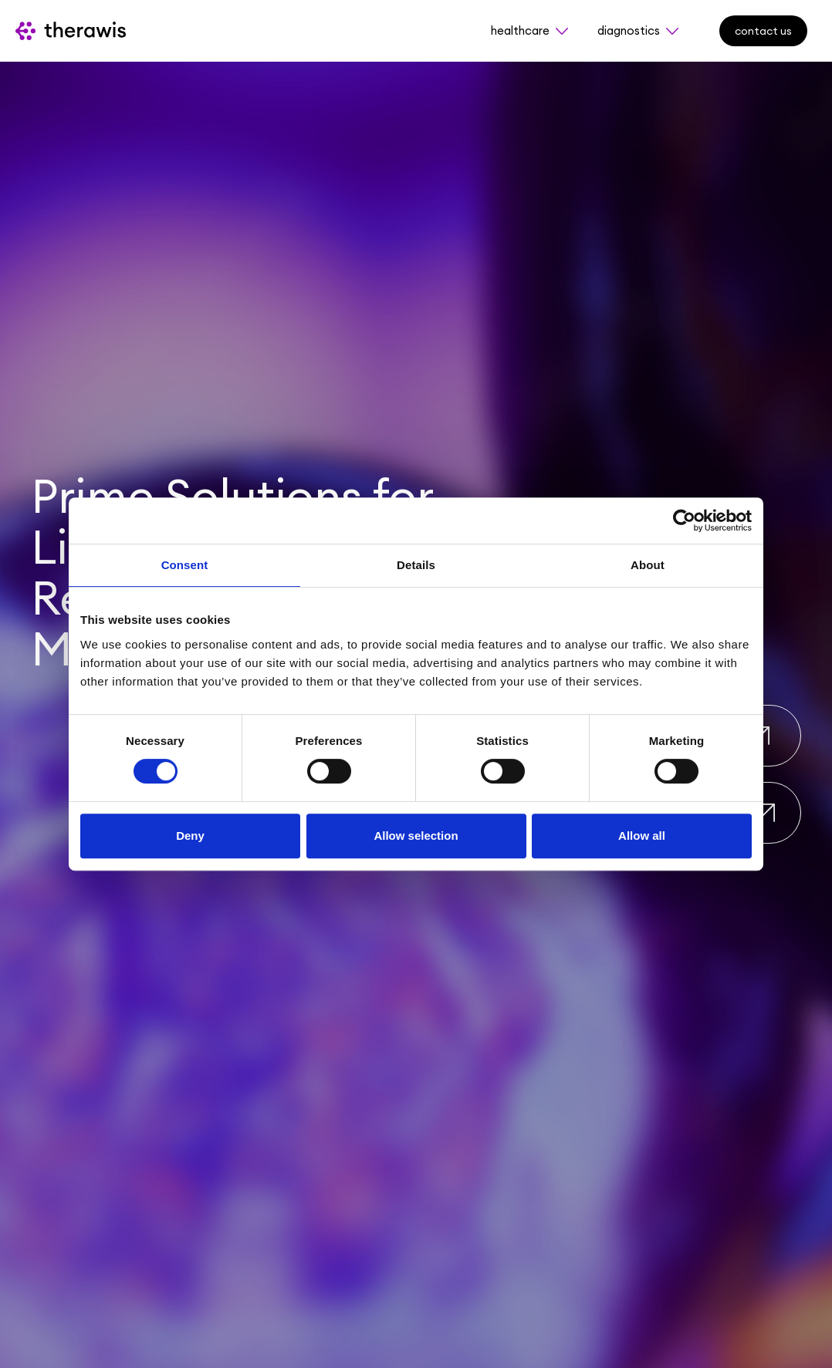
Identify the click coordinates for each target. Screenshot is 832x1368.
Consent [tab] (184, 564)
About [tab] (648, 564)
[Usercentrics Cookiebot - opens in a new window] (684, 520)
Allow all (641, 835)
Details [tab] (416, 564)
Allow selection (416, 835)
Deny (190, 835)
